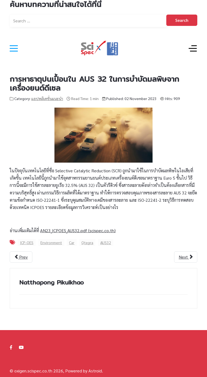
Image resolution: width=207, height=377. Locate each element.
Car (71, 242)
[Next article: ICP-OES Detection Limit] (185, 257)
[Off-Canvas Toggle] (193, 48)
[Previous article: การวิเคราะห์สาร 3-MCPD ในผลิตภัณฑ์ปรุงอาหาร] (21, 257)
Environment (51, 242)
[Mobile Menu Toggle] (14, 48)
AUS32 (105, 242)
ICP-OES (26, 242)
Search (181, 20)
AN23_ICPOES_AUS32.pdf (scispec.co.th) (78, 230)
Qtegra (87, 242)
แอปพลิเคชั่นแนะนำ (47, 98)
